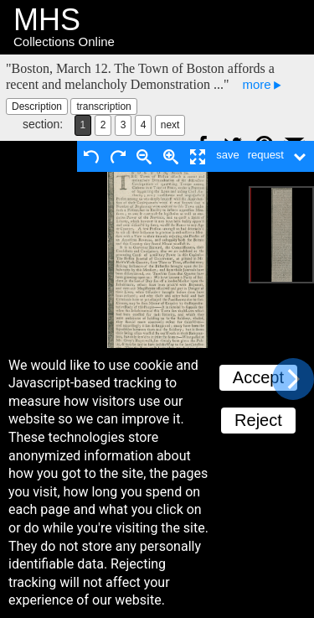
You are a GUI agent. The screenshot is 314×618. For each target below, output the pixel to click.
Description (37, 106)
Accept (258, 377)
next (170, 125)
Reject (258, 420)
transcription (103, 106)
